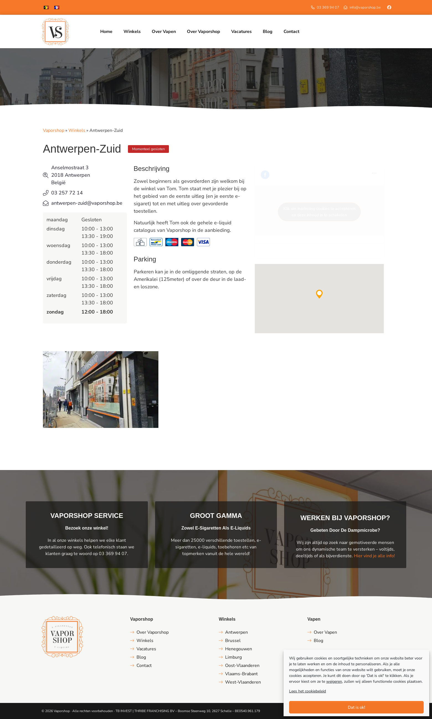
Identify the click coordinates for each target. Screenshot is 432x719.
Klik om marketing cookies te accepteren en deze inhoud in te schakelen (319, 212)
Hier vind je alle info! (374, 556)
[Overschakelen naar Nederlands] (46, 7)
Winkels (76, 130)
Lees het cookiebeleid (307, 691)
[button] (319, 294)
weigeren (334, 681)
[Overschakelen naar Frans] (57, 7)
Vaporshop (53, 130)
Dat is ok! (356, 707)
